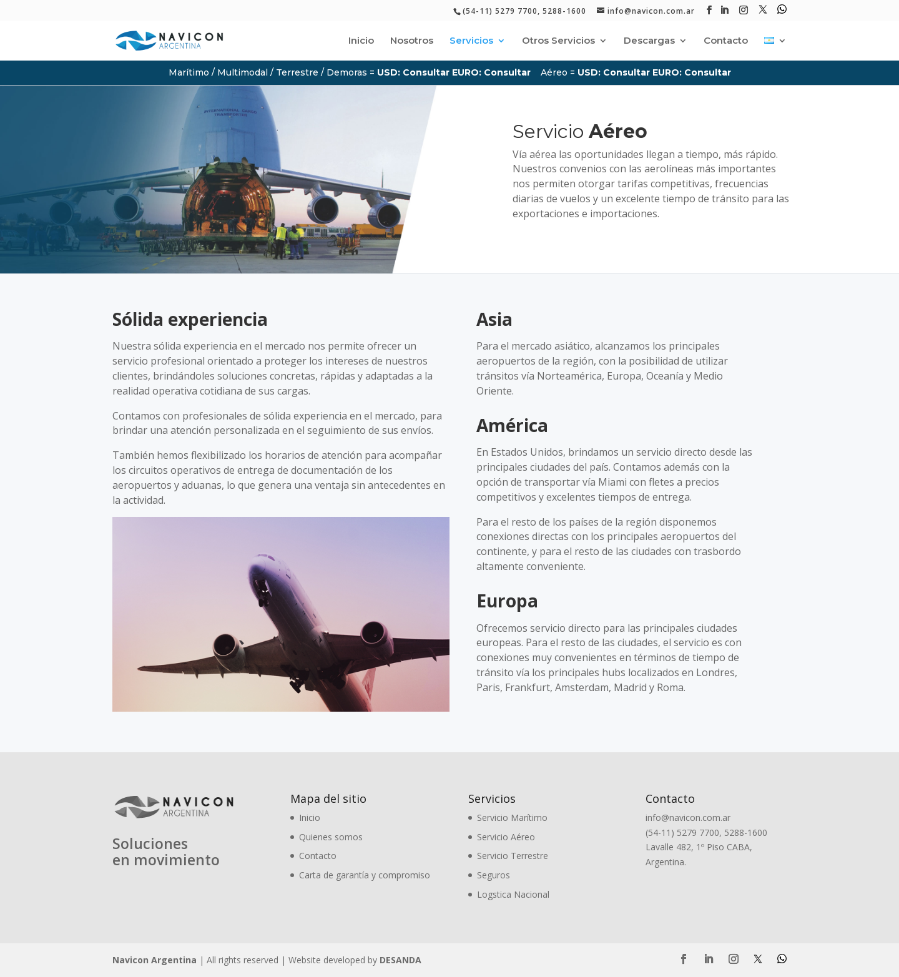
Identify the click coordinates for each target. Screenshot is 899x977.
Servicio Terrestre (512, 856)
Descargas (649, 41)
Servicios (471, 41)
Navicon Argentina (154, 960)
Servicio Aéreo (506, 837)
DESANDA (400, 960)
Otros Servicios (558, 41)
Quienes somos (331, 837)
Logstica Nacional (513, 894)
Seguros (493, 875)
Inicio (361, 41)
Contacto (726, 41)
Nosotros (411, 41)
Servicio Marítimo (512, 817)
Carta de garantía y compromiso (364, 875)
